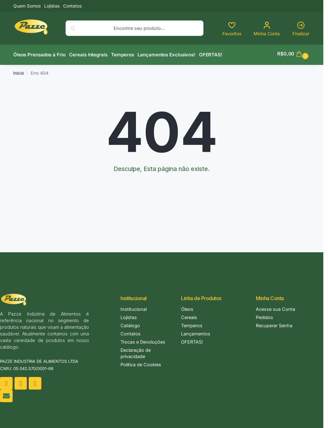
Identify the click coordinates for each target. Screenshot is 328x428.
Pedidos (264, 315)
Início (18, 70)
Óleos (187, 307)
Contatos (72, 6)
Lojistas (52, 6)
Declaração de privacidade (135, 351)
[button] (293, 54)
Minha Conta (267, 28)
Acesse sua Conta (275, 307)
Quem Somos (27, 6)
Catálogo (130, 323)
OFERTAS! (192, 340)
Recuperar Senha (274, 323)
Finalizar (300, 28)
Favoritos (231, 28)
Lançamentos (195, 331)
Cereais (189, 315)
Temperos (191, 323)
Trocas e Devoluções (142, 340)
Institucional (133, 307)
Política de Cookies (140, 362)
